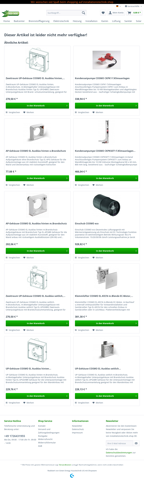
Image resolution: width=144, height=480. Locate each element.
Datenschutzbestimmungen (119, 452)
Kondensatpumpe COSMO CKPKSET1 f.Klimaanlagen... (105, 150)
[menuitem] (66, 14)
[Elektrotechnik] (61, 21)
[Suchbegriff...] (66, 13)
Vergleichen (13, 112)
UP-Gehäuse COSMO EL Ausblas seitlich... (98, 368)
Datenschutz (78, 429)
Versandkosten (65, 465)
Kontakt (41, 426)
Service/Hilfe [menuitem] (132, 6)
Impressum (77, 432)
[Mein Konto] (116, 13)
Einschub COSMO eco (87, 223)
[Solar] (138, 21)
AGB (40, 446)
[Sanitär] (128, 21)
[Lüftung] (116, 21)
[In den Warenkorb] (37, 106)
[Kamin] (104, 21)
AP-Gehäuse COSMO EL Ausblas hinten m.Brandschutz (36, 223)
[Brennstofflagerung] (39, 21)
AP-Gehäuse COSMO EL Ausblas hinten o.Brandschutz (36, 150)
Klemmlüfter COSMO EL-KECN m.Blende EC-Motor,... (104, 296)
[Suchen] (83, 13)
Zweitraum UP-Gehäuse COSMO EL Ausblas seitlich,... (35, 296)
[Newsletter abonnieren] (136, 443)
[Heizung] (77, 21)
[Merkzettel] (103, 13)
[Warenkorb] (134, 13)
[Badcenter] (19, 21)
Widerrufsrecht (45, 439)
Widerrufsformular (47, 442)
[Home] (6, 21)
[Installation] (91, 21)
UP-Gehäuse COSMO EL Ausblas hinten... (28, 368)
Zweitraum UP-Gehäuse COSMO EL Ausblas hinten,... (35, 78)
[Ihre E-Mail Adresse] (119, 443)
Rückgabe (42, 436)
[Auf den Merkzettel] (28, 112)
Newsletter (77, 426)
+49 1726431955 (14, 436)
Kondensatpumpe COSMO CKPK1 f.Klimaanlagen (102, 78)
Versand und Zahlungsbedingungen (48, 431)
